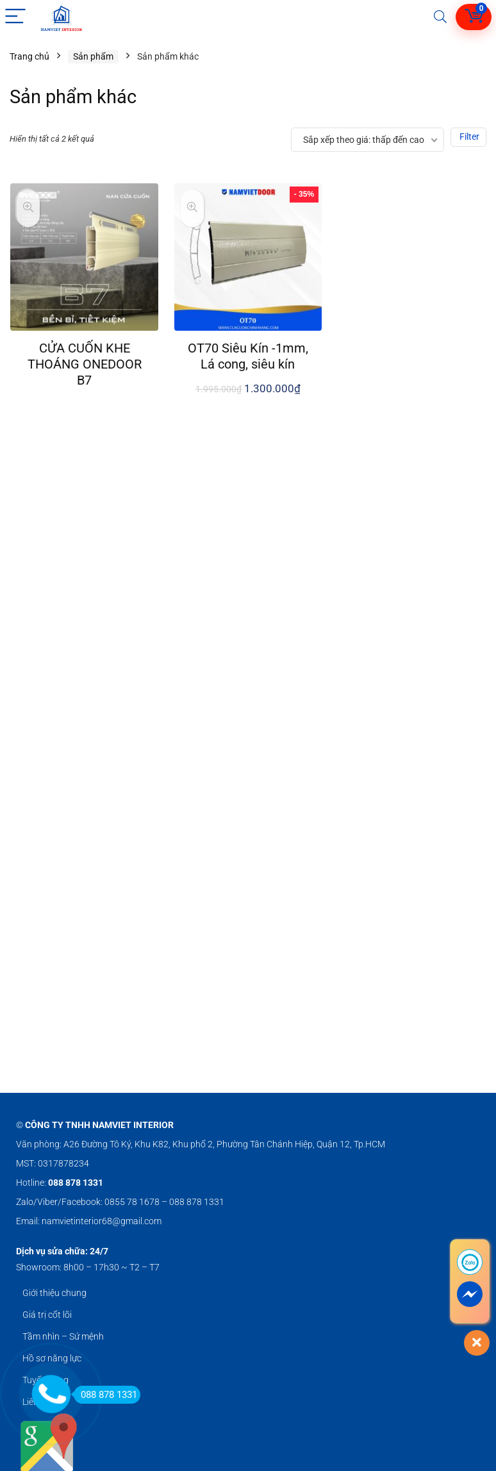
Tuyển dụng (45, 1380)
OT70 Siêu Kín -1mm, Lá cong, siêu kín (248, 356)
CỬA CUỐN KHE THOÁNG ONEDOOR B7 (85, 364)
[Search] (440, 17)
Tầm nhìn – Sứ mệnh (63, 1336)
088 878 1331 (105, 1394)
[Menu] (15, 17)
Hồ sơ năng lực (51, 1358)
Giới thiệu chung (54, 1293)
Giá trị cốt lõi (47, 1314)
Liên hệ (36, 1402)
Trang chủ (29, 56)
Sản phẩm (93, 56)
